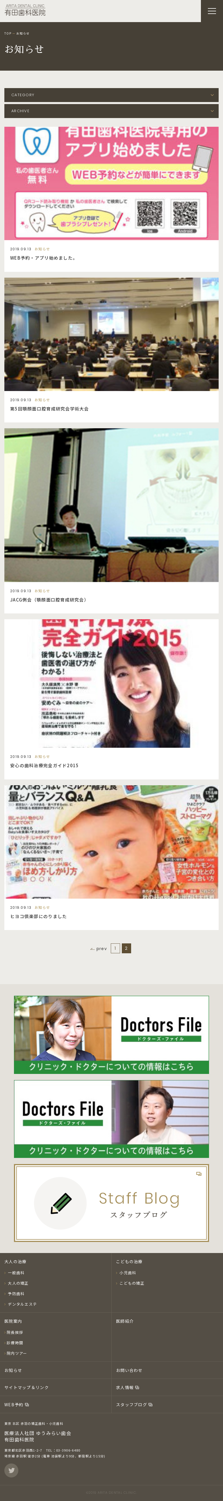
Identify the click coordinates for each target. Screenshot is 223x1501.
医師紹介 (125, 1321)
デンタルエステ (22, 1304)
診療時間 (15, 1343)
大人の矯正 (18, 1283)
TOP (7, 33)
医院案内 (13, 1321)
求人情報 (125, 1387)
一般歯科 (15, 1273)
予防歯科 (15, 1293)
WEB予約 (14, 1404)
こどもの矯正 (131, 1283)
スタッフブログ (132, 1404)
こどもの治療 (129, 1261)
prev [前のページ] (102, 949)
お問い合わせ (129, 1370)
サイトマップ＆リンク (26, 1387)
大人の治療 (15, 1261)
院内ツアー (17, 1353)
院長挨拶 (15, 1332)
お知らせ (13, 1370)
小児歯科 (127, 1273)
